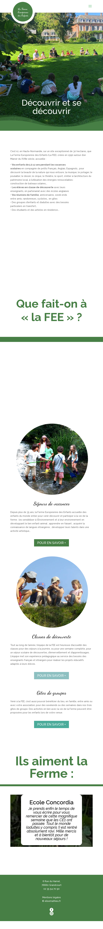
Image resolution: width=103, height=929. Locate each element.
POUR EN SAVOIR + (51, 543)
